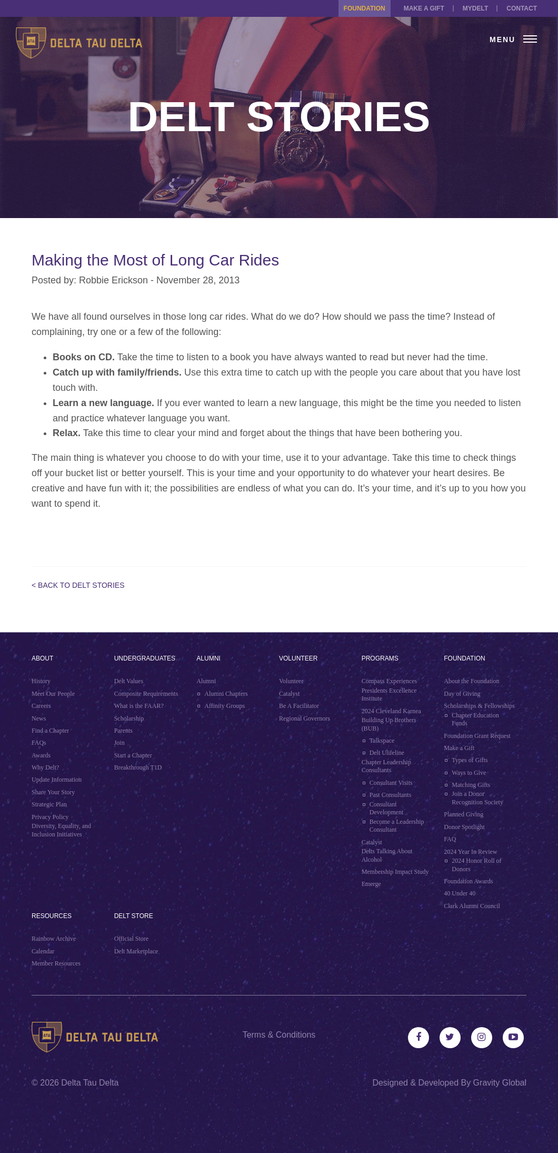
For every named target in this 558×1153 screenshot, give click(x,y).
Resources (52, 916)
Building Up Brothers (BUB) (389, 724)
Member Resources (56, 963)
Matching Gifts (471, 785)
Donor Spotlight (464, 827)
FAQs (39, 742)
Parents (123, 730)
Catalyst (289, 693)
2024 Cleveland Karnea (391, 711)
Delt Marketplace (136, 951)
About (42, 658)
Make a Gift (424, 8)
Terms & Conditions (279, 1034)
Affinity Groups (224, 705)
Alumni (208, 658)
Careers (41, 705)
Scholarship (129, 718)
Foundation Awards (468, 881)
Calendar (43, 951)
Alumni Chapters (225, 693)
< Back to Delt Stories (78, 585)
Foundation (364, 8)
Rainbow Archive (54, 938)
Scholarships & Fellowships (479, 705)
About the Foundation (471, 681)
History (41, 681)
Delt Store (133, 916)
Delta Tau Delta (89, 1082)
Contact (521, 8)
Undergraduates (144, 658)
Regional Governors (304, 718)
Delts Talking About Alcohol (387, 855)
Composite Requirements (146, 693)
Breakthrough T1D (138, 767)
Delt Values (128, 681)
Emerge (371, 884)
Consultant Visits (391, 782)
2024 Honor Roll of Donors (476, 865)
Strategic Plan (49, 804)
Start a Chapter (133, 755)
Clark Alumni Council (472, 906)
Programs (380, 658)
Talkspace (382, 740)
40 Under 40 (459, 893)
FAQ (450, 839)
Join (119, 742)
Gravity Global (499, 1082)
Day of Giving (462, 693)
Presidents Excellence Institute (389, 695)
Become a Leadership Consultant (397, 826)
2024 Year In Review (470, 851)
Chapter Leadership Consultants (386, 766)
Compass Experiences (389, 681)
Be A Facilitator (299, 705)
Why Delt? (45, 767)
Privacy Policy (50, 817)
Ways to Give (469, 772)
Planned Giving (463, 814)
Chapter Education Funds (475, 719)
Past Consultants (391, 795)
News (39, 718)
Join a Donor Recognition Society (477, 798)
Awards (41, 755)
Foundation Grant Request (477, 736)
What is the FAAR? (139, 705)
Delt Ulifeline (387, 752)
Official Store (131, 938)
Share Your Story (53, 792)
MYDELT (475, 8)
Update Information (57, 779)
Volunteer (298, 658)
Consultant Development (387, 808)
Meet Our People (53, 693)
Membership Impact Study (395, 871)
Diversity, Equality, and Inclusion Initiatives (61, 830)
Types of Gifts (469, 760)
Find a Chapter (50, 730)
